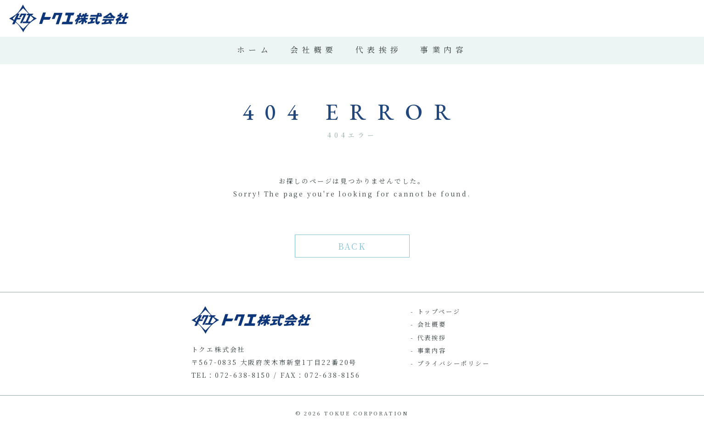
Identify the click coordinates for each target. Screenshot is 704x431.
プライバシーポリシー (453, 363)
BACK (352, 246)
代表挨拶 (378, 49)
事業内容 (443, 49)
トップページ (439, 311)
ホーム (254, 49)
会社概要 (313, 49)
